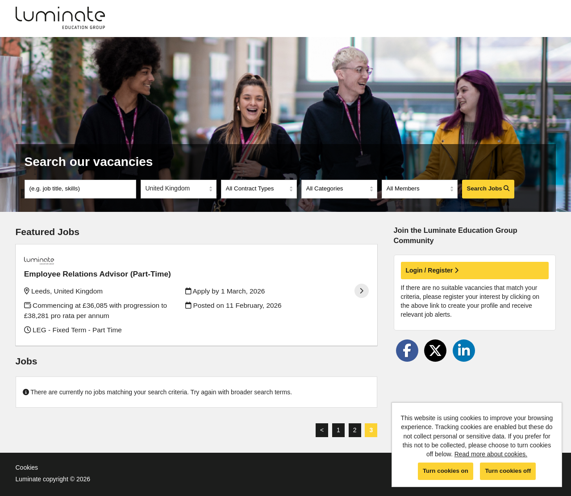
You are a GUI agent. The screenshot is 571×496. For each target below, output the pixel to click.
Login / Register (432, 270)
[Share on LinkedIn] (464, 350)
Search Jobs (488, 188)
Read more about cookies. (490, 454)
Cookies (27, 455)
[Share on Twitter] (435, 350)
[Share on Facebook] (407, 350)
